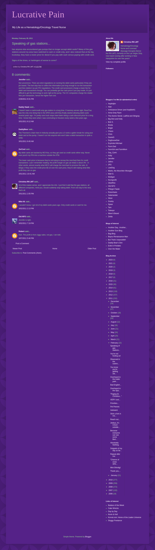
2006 (111, 494)
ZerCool (22, 149)
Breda (110, 125)
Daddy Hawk (24, 107)
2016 (111, 281)
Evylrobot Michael (115, 143)
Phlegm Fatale (114, 189)
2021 (111, 263)
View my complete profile (116, 62)
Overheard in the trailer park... (115, 379)
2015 (111, 284)
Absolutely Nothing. (114, 444)
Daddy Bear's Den (115, 243)
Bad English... (115, 385)
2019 (111, 270)
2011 (111, 298)
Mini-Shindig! (115, 468)
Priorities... (114, 403)
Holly (110, 156)
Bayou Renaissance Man (118, 237)
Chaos (110, 131)
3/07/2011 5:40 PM (26, 238)
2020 (111, 267)
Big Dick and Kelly (115, 119)
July (112, 325)
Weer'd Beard (113, 213)
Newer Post (17, 249)
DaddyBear (23, 129)
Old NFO (22, 217)
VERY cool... (115, 400)
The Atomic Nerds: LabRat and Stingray (124, 116)
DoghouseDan (114, 140)
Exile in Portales (114, 246)
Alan (110, 107)
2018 (111, 274)
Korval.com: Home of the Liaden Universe (124, 517)
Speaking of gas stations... (115, 348)
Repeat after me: (115, 455)
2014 (111, 288)
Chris (110, 134)
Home (54, 249)
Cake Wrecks (113, 508)
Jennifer (22, 80)
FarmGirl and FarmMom (117, 149)
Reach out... (115, 419)
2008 (111, 487)
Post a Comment (22, 243)
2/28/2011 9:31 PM (26, 99)
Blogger (88, 537)
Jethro (110, 162)
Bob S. (110, 122)
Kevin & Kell (113, 514)
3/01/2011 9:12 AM (26, 121)
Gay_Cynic (112, 153)
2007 (111, 490)
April (113, 336)
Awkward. (114, 410)
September (115, 316)
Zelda (110, 217)
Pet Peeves (114, 407)
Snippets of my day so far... (116, 449)
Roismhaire (112, 192)
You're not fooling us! (115, 355)
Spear (110, 204)
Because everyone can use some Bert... (115, 435)
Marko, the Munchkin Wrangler (120, 171)
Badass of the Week (116, 505)
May (113, 332)
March (113, 339)
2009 (111, 483)
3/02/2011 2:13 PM (26, 208)
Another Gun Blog (115, 231)
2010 (111, 480)
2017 (111, 277)
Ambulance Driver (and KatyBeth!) (121, 110)
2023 (111, 260)
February (114, 343)
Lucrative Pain (38, 14)
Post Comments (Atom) (32, 253)
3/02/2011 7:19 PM (26, 223)
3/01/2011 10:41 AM (27, 174)
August (114, 322)
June (113, 329)
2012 (111, 295)
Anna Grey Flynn (114, 113)
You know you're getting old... (114, 370)
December (115, 301)
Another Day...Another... (117, 227)
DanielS (111, 137)
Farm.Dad (112, 146)
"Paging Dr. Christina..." (116, 395)
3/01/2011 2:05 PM (26, 194)
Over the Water (114, 249)
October (114, 313)
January (114, 475)
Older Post (92, 249)
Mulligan (111, 177)
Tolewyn (111, 210)
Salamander (113, 195)
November (115, 307)
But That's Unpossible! (117, 240)
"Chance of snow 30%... (114, 462)
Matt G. (111, 174)
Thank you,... (115, 471)
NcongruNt (112, 180)
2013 (111, 291)
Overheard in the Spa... (115, 389)
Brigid (110, 128)
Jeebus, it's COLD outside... (115, 425)
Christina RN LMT (26, 182)
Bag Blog (111, 234)
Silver (110, 198)
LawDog (111, 168)
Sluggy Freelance (115, 520)
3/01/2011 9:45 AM (26, 141)
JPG (109, 165)
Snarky (111, 201)
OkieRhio (111, 183)
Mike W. (22, 202)
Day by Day (112, 511)
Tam (109, 207)
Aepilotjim (112, 104)
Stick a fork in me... (115, 415)
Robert (21, 231)
